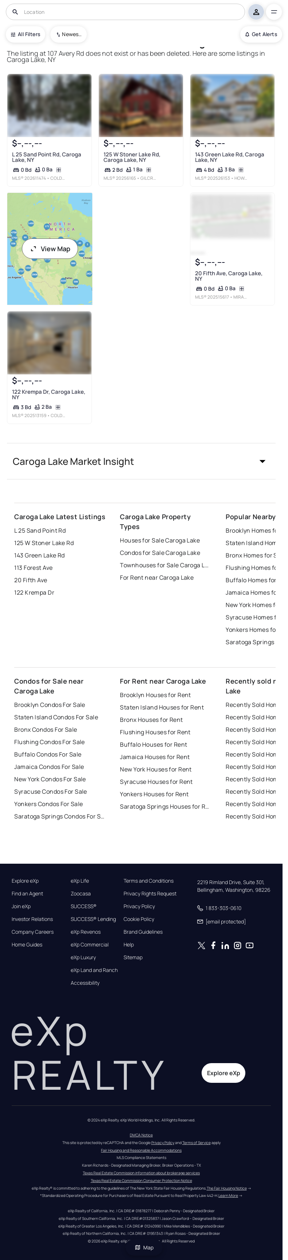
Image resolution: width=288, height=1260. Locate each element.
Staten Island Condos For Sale (56, 717)
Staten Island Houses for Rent (162, 707)
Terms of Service (196, 1142)
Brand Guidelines (143, 931)
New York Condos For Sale (50, 779)
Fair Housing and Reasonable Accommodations (141, 1150)
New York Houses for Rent (156, 769)
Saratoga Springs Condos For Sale (59, 816)
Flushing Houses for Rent (155, 732)
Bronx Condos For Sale (45, 730)
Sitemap (133, 957)
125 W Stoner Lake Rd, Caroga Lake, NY (132, 157)
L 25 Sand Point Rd (40, 530)
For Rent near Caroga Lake (157, 577)
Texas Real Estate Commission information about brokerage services (141, 1172)
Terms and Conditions (149, 880)
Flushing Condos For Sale (49, 742)
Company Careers (33, 931)
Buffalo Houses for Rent (153, 744)
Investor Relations (32, 919)
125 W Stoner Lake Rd (44, 543)
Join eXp (21, 906)
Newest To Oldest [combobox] (72, 34)
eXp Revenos (86, 931)
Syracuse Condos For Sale (50, 792)
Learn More (228, 1195)
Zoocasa (81, 893)
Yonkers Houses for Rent (154, 794)
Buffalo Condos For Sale (47, 754)
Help (129, 944)
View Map (50, 248)
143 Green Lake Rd (39, 555)
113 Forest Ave (33, 568)
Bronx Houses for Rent (151, 720)
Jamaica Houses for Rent (155, 757)
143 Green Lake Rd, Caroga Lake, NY (229, 157)
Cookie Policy (139, 919)
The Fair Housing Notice (227, 1188)
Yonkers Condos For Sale (48, 804)
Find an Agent (27, 893)
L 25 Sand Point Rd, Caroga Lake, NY (46, 157)
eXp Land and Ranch (94, 970)
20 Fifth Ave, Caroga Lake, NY (228, 276)
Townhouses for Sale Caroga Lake (165, 565)
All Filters (25, 34)
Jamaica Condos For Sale (49, 767)
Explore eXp (25, 880)
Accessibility (85, 982)
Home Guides (27, 944)
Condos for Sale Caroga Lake (160, 553)
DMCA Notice (141, 1135)
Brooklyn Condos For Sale (49, 705)
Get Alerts (261, 34)
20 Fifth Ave (30, 580)
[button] (141, 461)
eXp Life (80, 880)
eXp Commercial (90, 944)
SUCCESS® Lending (93, 919)
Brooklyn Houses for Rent (155, 695)
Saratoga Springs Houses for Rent (165, 806)
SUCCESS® (84, 906)
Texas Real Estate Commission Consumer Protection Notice (141, 1180)
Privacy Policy (139, 906)
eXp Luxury (83, 957)
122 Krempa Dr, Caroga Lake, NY (48, 394)
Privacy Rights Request (150, 893)
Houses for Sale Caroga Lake (160, 540)
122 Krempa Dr (34, 592)
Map (144, 1247)
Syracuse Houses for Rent (156, 782)
